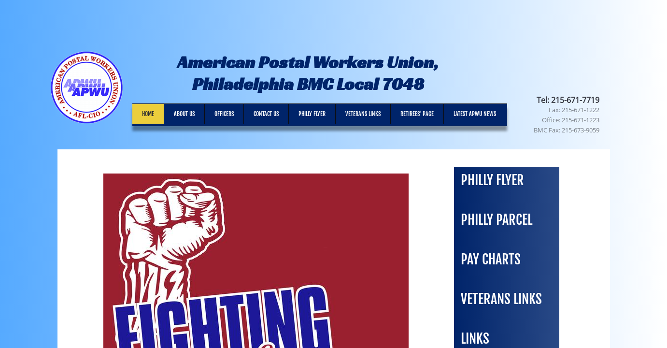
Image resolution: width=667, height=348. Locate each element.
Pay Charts (491, 259)
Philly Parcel (496, 219)
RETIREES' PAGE (417, 113)
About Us (184, 113)
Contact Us (266, 113)
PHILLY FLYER (492, 180)
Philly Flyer (312, 113)
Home (148, 113)
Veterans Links (363, 113)
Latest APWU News (475, 113)
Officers (224, 113)
